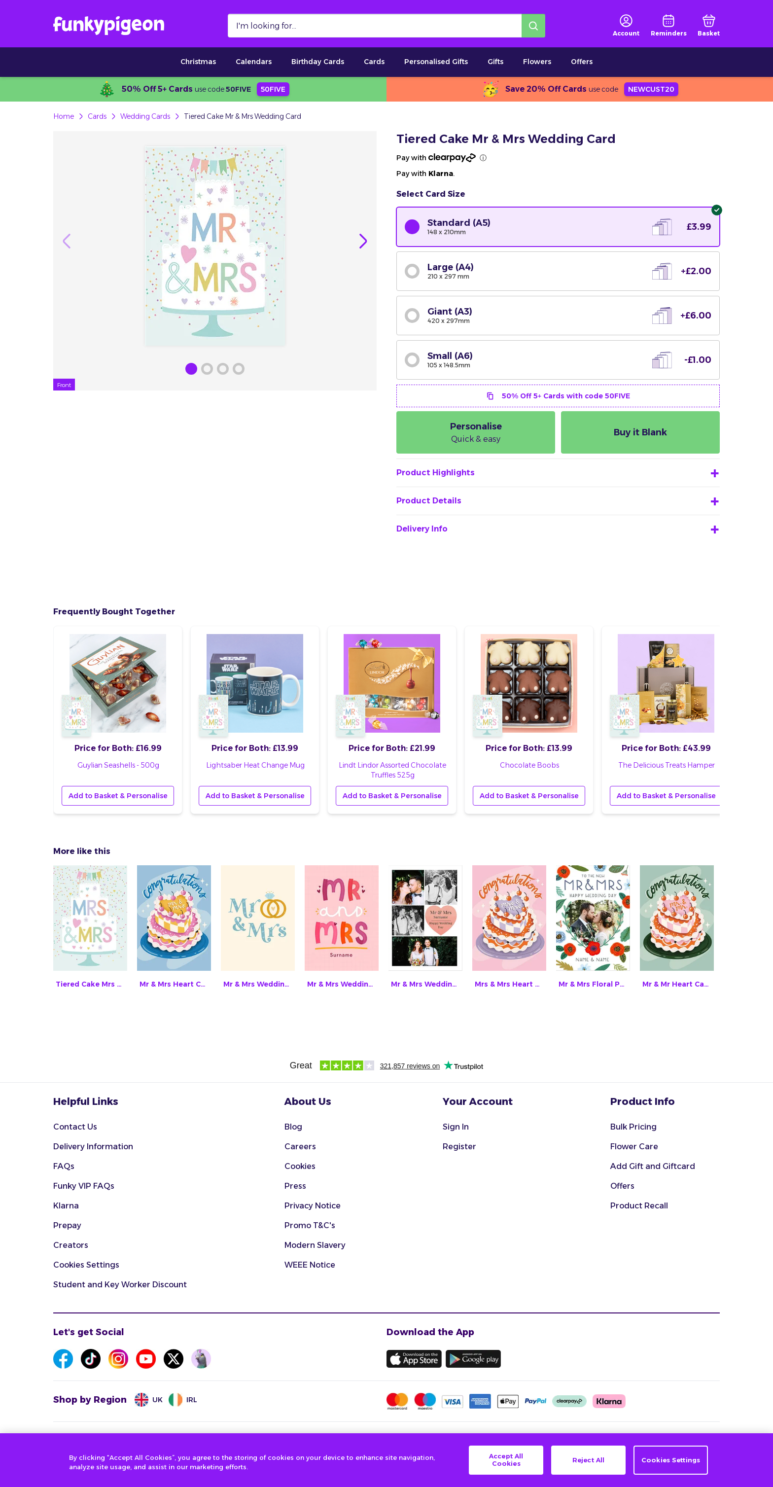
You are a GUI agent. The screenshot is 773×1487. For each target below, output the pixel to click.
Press (295, 1186)
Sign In (456, 1127)
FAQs (63, 1166)
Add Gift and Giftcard (652, 1166)
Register (459, 1146)
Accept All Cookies (506, 1461)
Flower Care (634, 1146)
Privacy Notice (312, 1205)
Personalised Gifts (436, 61)
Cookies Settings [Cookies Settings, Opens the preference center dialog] (670, 1461)
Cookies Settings (86, 1265)
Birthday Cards (317, 61)
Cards (374, 61)
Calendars (254, 61)
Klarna (66, 1205)
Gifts (495, 61)
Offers (582, 61)
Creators (70, 1245)
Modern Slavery (315, 1245)
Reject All (588, 1461)
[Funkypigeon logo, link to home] (108, 25)
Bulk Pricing (633, 1127)
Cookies (300, 1166)
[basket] (709, 25)
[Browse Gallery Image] (191, 369)
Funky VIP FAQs (83, 1186)
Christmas (198, 61)
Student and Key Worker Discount (120, 1284)
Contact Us (75, 1127)
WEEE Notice (309, 1265)
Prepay (67, 1225)
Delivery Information (93, 1146)
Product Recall (639, 1205)
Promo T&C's (309, 1225)
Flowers (537, 61)
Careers (300, 1146)
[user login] (626, 25)
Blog (293, 1127)
